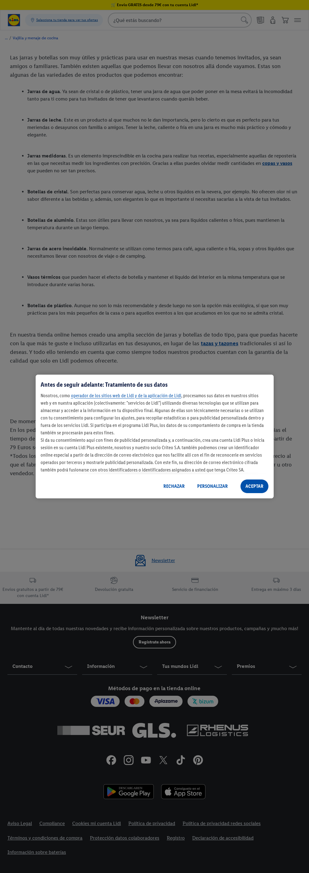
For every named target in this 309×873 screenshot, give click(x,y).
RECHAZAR (174, 486)
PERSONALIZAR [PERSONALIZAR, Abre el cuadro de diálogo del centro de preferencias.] (212, 486)
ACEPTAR (254, 486)
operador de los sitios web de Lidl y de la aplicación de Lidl (126, 395)
